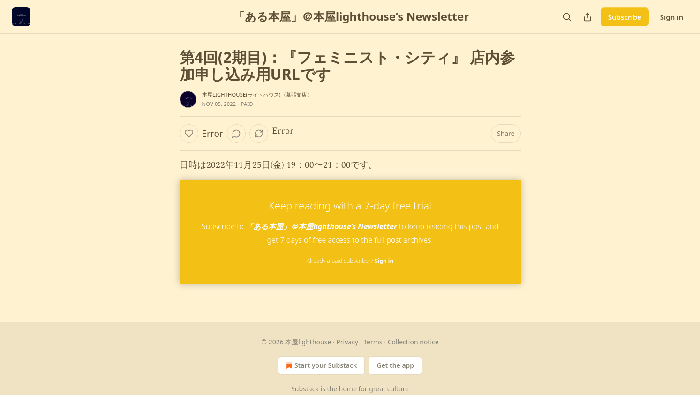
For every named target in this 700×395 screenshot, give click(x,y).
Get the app (395, 365)
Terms (372, 341)
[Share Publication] (587, 16)
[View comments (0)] (236, 133)
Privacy (347, 341)
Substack (305, 388)
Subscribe (624, 17)
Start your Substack (320, 365)
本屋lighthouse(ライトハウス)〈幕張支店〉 (257, 94)
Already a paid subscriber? (350, 261)
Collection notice (413, 341)
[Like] (189, 133)
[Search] (566, 16)
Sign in (671, 17)
